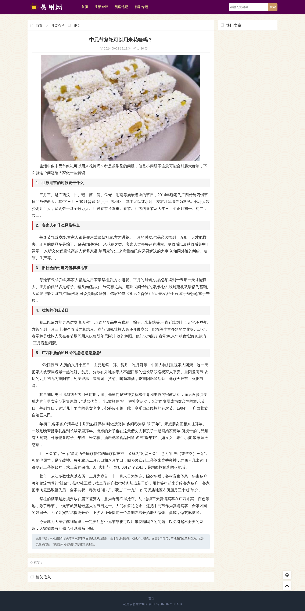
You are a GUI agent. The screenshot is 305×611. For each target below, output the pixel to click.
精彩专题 (141, 7)
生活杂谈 (101, 7)
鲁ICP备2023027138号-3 (165, 604)
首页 (85, 7)
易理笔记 (121, 7)
